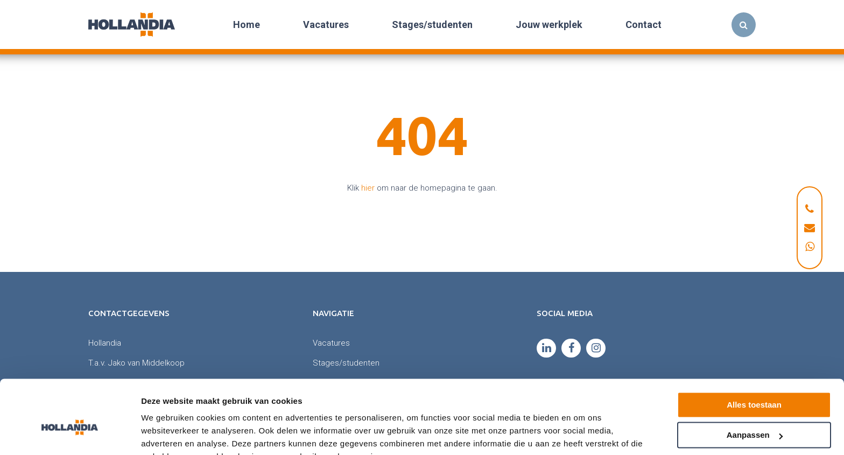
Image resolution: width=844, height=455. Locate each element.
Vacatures (326, 24)
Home (246, 24)
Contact (643, 24)
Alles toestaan (754, 352)
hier (368, 188)
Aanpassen (755, 382)
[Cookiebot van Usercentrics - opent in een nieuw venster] (70, 434)
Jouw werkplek (549, 24)
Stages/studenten (432, 24)
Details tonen (166, 433)
